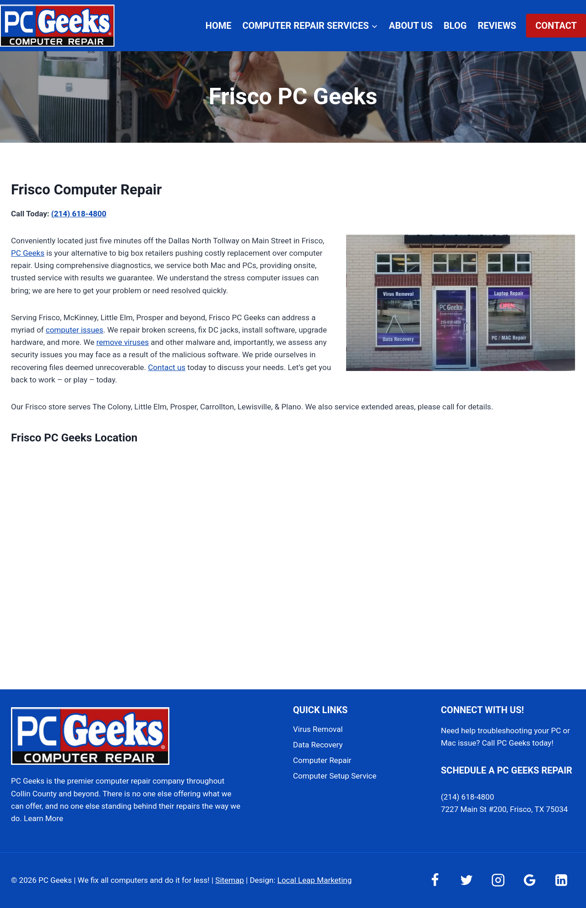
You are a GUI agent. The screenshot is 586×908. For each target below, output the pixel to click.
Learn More (43, 818)
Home (219, 25)
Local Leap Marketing (314, 880)
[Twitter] (466, 880)
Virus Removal (318, 729)
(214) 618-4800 (78, 213)
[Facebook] (435, 880)
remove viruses (122, 342)
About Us (411, 25)
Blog (455, 25)
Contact (556, 25)
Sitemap (229, 880)
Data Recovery (317, 744)
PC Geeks (27, 253)
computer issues (74, 329)
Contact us (166, 367)
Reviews (496, 25)
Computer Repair (322, 760)
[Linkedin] (561, 880)
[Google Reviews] (529, 880)
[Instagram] (498, 880)
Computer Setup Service (334, 775)
